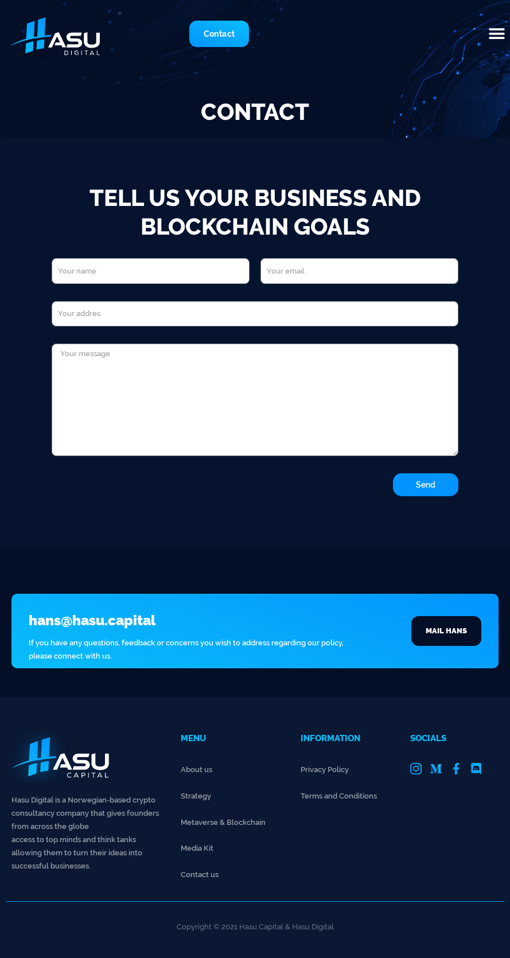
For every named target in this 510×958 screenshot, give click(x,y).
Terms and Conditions (339, 796)
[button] (497, 33)
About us (196, 769)
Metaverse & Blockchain (223, 822)
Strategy (196, 796)
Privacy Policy (325, 769)
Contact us (200, 874)
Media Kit (197, 848)
